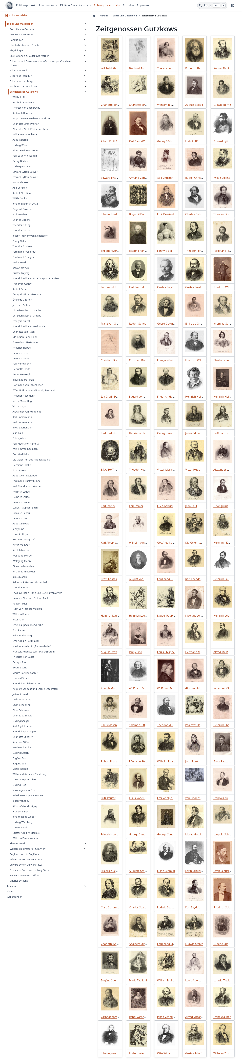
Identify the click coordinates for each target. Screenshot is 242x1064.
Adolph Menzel (20, 550)
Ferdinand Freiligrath (24, 251)
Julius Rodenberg (22, 639)
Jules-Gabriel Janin (22, 427)
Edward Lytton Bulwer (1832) (26, 868)
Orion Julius (19, 438)
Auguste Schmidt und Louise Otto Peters (35, 692)
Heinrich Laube (21, 491)
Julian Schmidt (20, 698)
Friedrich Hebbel (21, 347)
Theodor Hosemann (23, 395)
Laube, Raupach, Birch (25, 507)
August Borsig (20, 139)
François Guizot (21, 321)
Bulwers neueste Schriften (24, 879)
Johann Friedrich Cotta (25, 203)
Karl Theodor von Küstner (27, 486)
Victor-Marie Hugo (22, 401)
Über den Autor (47, 5)
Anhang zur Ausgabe (107, 5)
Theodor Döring (21, 225)
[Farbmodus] (233, 5)
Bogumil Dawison (22, 209)
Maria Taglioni (20, 772)
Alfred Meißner (20, 544)
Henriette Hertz (21, 369)
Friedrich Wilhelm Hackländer (29, 326)
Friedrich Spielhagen (24, 735)
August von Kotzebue (24, 475)
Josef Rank (18, 623)
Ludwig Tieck (19, 788)
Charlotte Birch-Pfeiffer (25, 123)
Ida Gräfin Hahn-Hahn (24, 336)
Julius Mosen (19, 576)
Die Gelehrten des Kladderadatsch (31, 459)
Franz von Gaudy (21, 283)
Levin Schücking (21, 703)
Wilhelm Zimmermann (25, 842)
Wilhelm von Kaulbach (25, 448)
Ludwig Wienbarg (22, 826)
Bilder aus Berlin (19, 70)
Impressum (144, 5)
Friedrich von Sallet (23, 660)
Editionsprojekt (25, 5)
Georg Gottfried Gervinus (26, 294)
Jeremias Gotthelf (22, 305)
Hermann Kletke (21, 465)
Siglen (10, 895)
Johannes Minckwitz (23, 571)
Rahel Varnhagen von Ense (27, 799)
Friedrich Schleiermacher (26, 687)
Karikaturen (16, 39)
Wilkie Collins (19, 198)
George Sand (19, 666)
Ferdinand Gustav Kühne (26, 480)
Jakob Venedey (20, 804)
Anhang (78, 15)
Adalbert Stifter (21, 746)
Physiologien (17, 50)
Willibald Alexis (20, 97)
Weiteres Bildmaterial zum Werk (28, 852)
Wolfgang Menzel (22, 555)
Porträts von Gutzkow (22, 29)
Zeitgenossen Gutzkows (24, 91)
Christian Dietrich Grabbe (26, 310)
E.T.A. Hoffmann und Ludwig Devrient (33, 390)
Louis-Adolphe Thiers (24, 783)
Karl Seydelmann (21, 730)
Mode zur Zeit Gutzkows (23, 86)
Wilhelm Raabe (20, 618)
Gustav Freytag (20, 267)
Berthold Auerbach (23, 102)
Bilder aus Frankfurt (21, 75)
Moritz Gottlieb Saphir (24, 676)
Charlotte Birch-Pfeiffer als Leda (30, 129)
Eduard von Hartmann (25, 342)
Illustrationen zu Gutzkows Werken (29, 55)
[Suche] (212, 5)
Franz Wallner (20, 815)
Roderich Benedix (22, 113)
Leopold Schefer (21, 682)
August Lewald (20, 523)
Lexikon (11, 890)
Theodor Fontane (22, 246)
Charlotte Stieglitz (22, 740)
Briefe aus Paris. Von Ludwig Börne (29, 874)
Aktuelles (128, 5)
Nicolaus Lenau (21, 513)
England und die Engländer (25, 858)
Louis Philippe (20, 534)
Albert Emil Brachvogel (25, 150)
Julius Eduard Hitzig (23, 379)
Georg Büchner (21, 161)
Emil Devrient (20, 214)
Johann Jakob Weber (23, 820)
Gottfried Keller (21, 454)
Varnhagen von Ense (24, 794)
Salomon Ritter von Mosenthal (29, 582)
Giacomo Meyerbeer (23, 566)
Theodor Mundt (21, 587)
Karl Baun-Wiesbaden (24, 155)
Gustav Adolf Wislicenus (25, 836)
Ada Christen (19, 187)
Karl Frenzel (19, 262)
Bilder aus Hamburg (21, 81)
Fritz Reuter (19, 634)
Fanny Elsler (19, 241)
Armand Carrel (20, 182)
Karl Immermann (22, 417)
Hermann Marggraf (23, 539)
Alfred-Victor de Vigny (24, 810)
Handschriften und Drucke (25, 45)
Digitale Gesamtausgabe (75, 5)
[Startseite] (67, 15)
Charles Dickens (21, 219)
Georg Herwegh (21, 374)
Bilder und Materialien (20, 23)
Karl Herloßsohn (21, 363)
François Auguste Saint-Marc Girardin (33, 655)
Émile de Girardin (22, 299)
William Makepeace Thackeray (29, 778)
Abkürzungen (14, 900)
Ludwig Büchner (21, 166)
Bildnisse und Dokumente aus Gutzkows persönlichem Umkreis (28, 63)
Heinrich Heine (20, 353)
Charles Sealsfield (22, 719)
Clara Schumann (21, 714)
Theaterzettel (17, 847)
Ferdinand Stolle (21, 751)
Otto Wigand (19, 831)
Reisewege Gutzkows (21, 34)
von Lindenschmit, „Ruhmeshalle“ (31, 650)
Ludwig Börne (20, 145)
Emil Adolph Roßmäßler (25, 644)
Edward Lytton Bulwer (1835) (26, 863)
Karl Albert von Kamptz (25, 443)
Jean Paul (17, 432)
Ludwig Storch (20, 756)
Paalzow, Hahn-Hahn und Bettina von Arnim (33, 594)
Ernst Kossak (19, 470)
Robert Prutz (19, 607)
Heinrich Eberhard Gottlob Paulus (31, 602)
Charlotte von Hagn (23, 331)
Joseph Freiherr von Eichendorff (30, 235)
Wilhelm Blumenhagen (25, 134)
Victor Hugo (19, 406)
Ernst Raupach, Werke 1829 (28, 629)
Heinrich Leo (19, 518)
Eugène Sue (19, 762)
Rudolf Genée (20, 289)
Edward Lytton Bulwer (24, 171)
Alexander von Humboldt (26, 411)
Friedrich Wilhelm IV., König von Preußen (35, 278)
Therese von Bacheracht (26, 107)
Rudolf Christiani (21, 193)
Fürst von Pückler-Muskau (27, 612)
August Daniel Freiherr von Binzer (31, 118)
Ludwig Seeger (20, 724)
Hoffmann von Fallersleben (27, 384)
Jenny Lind (18, 528)
